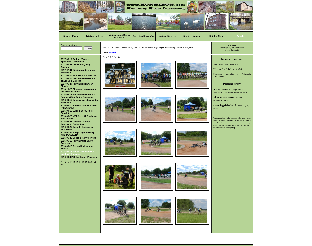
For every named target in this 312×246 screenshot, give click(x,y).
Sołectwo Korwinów (143, 36)
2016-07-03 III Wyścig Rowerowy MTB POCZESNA (77, 133)
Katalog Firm (216, 36)
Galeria (240, 36)
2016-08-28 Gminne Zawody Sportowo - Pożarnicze (75, 122)
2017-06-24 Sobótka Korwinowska (78, 75)
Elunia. (223, 97)
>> (62, 164)
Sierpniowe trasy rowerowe (225, 64)
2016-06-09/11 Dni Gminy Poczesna (79, 157)
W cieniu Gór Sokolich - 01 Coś (227, 69)
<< (62, 162)
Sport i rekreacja (191, 36)
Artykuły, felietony (95, 36)
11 (95, 162)
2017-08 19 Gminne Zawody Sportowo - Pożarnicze (75, 60)
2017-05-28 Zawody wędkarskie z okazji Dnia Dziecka (78, 79)
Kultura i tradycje (168, 36)
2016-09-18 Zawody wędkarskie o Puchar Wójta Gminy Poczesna (78, 95)
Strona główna (71, 36)
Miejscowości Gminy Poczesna (119, 36)
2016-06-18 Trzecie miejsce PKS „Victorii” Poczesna (77, 152)
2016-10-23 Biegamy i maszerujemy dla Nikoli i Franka (79, 90)
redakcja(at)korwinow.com (232, 47)
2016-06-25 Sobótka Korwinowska (78, 138)
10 (90, 162)
